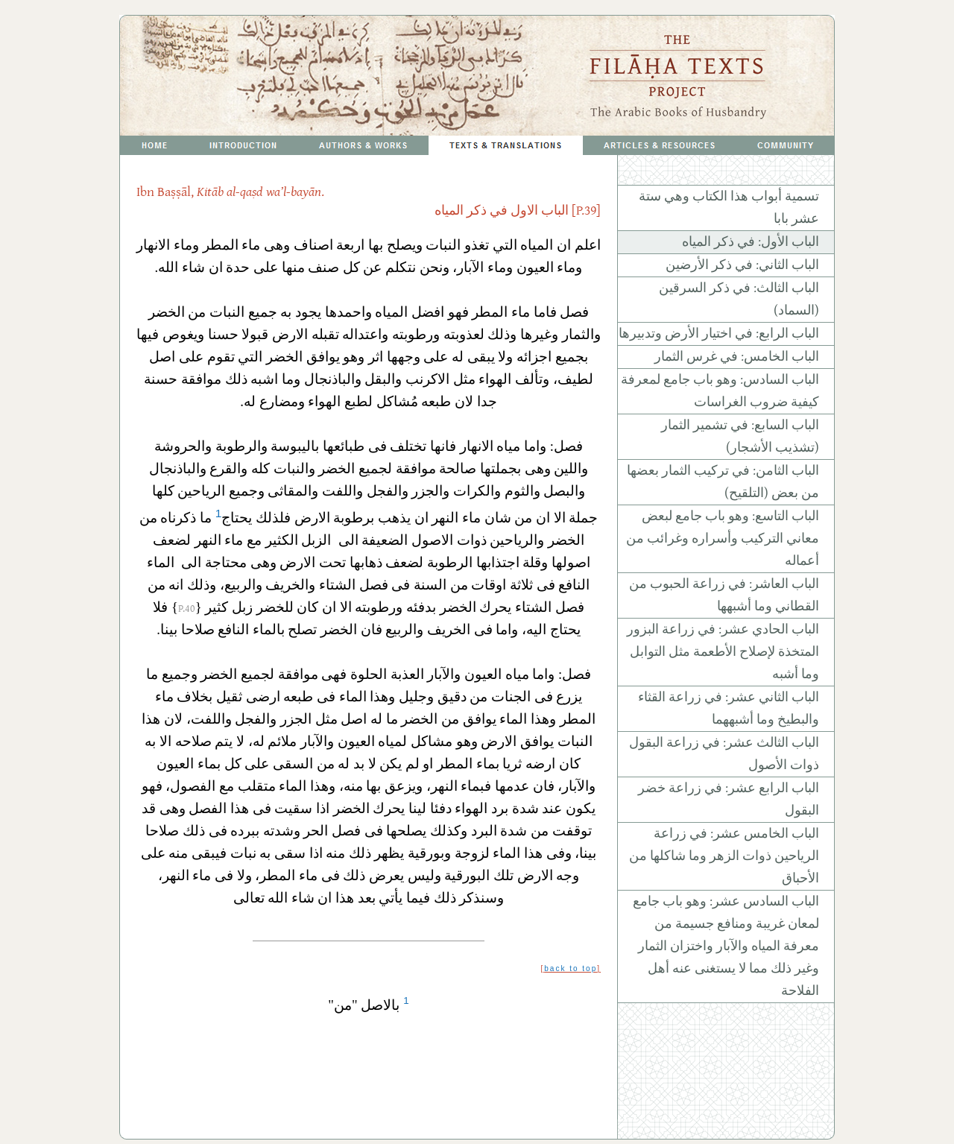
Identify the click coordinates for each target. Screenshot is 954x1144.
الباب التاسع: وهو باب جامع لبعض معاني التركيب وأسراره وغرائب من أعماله (722, 539)
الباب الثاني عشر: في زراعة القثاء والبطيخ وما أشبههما (728, 708)
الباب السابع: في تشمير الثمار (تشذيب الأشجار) (740, 436)
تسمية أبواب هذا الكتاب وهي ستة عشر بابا (729, 208)
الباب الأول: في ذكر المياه (750, 242)
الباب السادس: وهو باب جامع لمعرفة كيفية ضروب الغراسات (720, 391)
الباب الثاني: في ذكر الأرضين (742, 265)
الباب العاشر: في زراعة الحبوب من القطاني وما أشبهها (724, 595)
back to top (570, 968)
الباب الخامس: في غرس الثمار (736, 357)
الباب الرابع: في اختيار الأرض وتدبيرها (719, 333)
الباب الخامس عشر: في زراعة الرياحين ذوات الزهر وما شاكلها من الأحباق (724, 856)
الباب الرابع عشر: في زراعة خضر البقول (728, 799)
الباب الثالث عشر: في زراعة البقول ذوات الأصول (724, 754)
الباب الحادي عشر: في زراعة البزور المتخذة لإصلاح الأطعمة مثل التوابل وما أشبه (723, 652)
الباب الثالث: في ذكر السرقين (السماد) (739, 299)
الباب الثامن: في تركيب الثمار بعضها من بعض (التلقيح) (723, 482)
